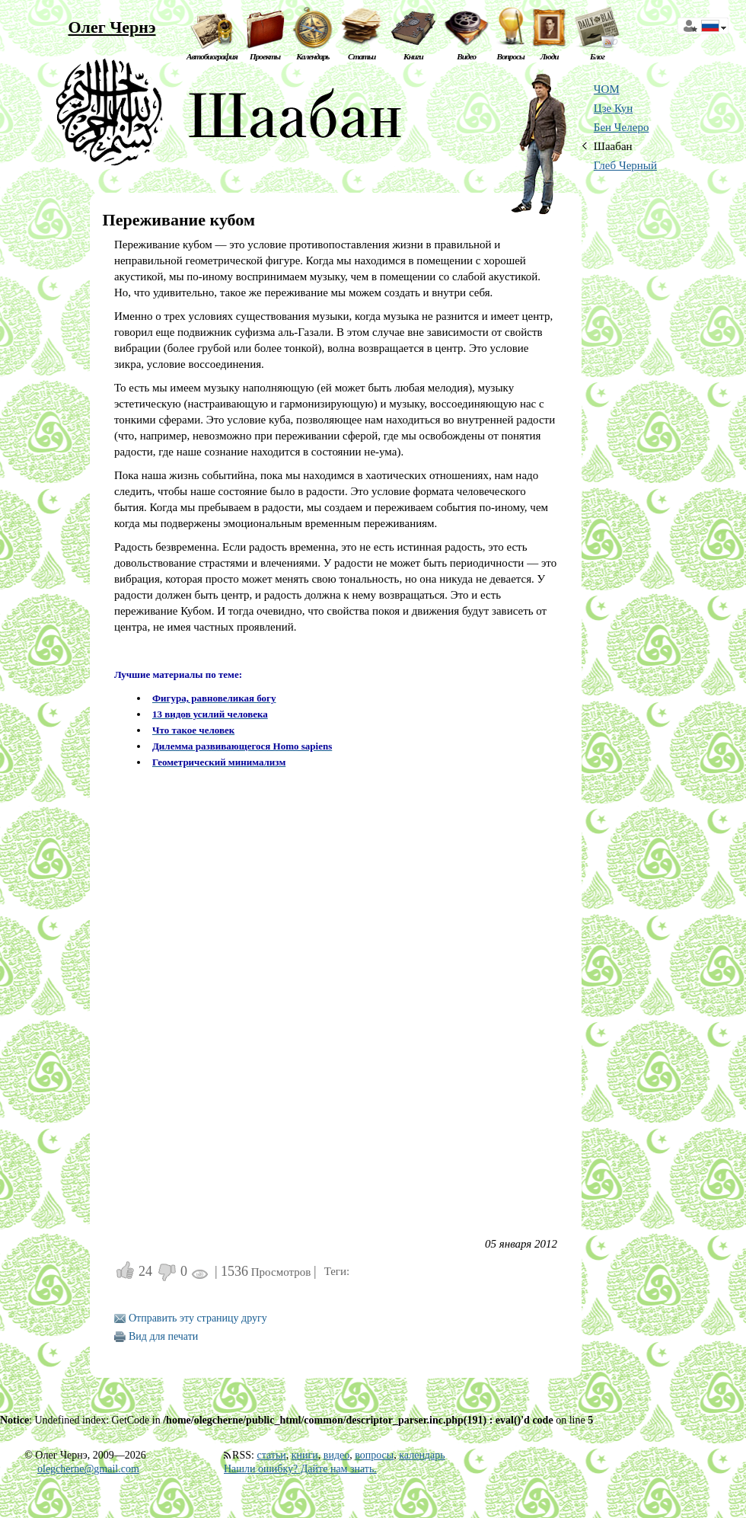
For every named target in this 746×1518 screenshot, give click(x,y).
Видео (466, 56)
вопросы (374, 1455)
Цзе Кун (613, 108)
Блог (597, 56)
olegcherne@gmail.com (88, 1469)
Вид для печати (163, 1336)
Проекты (265, 56)
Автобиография (212, 56)
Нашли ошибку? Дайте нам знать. (300, 1469)
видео (336, 1455)
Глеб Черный (625, 165)
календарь (422, 1455)
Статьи (361, 56)
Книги (413, 56)
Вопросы (510, 56)
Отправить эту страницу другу (198, 1318)
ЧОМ (607, 89)
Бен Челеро (621, 127)
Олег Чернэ (111, 27)
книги (305, 1455)
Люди (549, 56)
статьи (271, 1455)
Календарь (312, 56)
